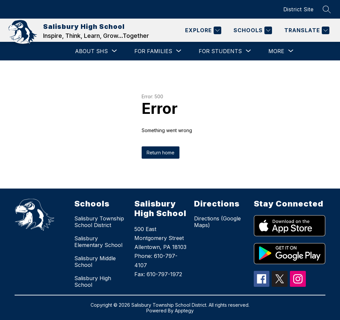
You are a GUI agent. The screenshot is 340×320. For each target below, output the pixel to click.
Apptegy (184, 310)
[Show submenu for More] (276, 51)
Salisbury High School (92, 281)
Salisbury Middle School (95, 261)
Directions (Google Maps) (217, 221)
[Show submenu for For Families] (153, 51)
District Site (298, 9)
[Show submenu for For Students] (220, 51)
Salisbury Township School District (99, 221)
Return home (160, 152)
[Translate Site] (306, 30)
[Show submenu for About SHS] (91, 51)
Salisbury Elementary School (98, 241)
